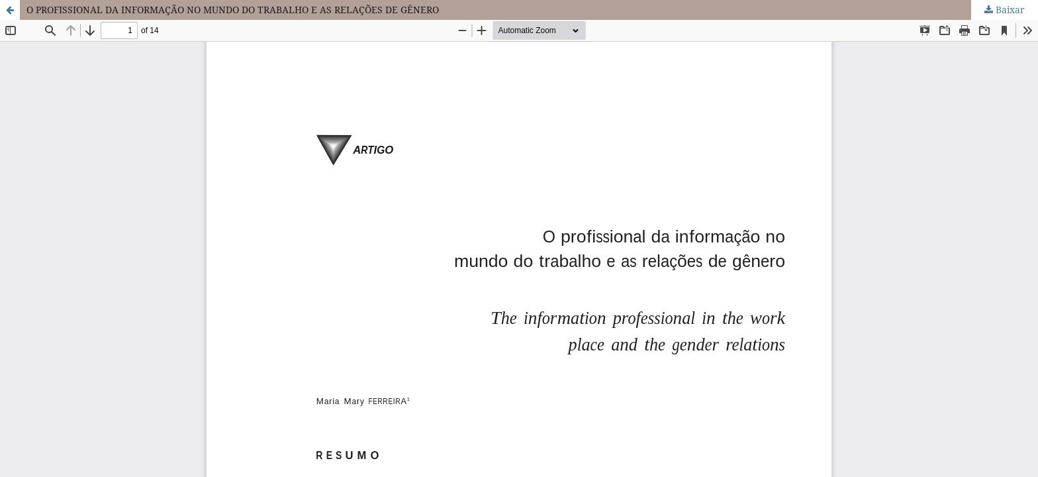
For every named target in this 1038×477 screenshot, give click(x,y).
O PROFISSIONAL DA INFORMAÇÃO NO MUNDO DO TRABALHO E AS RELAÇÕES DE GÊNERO (232, 9)
